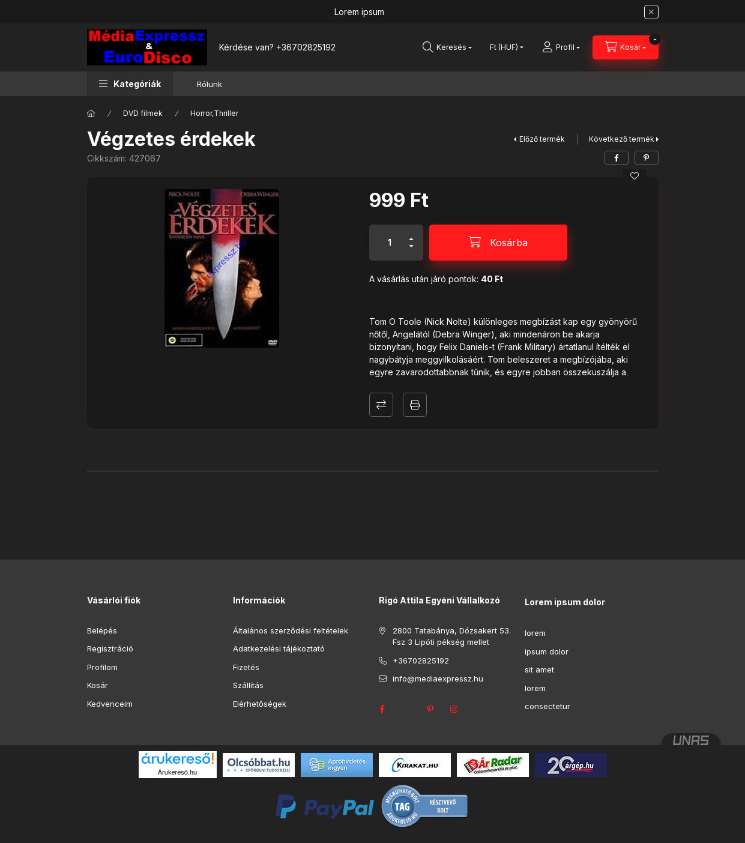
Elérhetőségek (259, 704)
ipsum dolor (547, 651)
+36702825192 (306, 47)
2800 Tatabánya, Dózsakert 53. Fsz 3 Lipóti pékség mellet (452, 636)
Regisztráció (110, 648)
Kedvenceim (110, 704)
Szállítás (248, 685)
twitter (406, 709)
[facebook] (617, 158)
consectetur (547, 706)
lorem (535, 633)
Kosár (97, 685)
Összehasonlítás (381, 405)
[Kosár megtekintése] (626, 47)
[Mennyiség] (389, 242)
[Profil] (561, 47)
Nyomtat (415, 405)
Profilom (102, 667)
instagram (454, 709)
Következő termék (621, 139)
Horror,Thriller (214, 113)
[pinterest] (647, 158)
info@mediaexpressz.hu (438, 678)
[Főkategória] (91, 113)
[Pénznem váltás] (503, 47)
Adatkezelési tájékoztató (279, 648)
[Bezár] (651, 12)
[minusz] (411, 251)
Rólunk (209, 84)
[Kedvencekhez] (635, 176)
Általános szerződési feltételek (290, 630)
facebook (382, 709)
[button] (130, 83)
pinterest (430, 709)
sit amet (539, 669)
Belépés (102, 630)
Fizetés (246, 667)
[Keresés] (447, 47)
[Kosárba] (498, 243)
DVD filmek (143, 113)
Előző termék (542, 139)
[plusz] (411, 234)
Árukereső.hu (177, 772)
